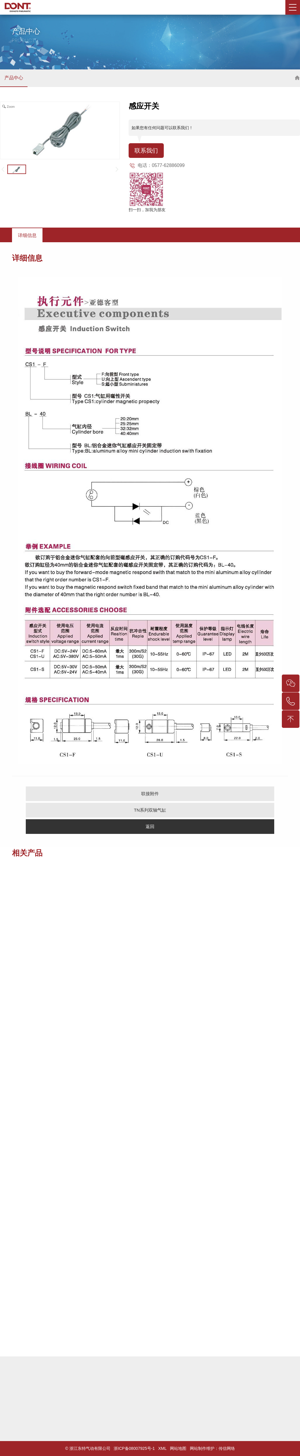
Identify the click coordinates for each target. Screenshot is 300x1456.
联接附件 (150, 793)
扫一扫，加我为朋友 (147, 209)
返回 (150, 826)
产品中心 (13, 77)
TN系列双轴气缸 (150, 810)
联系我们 (146, 150)
